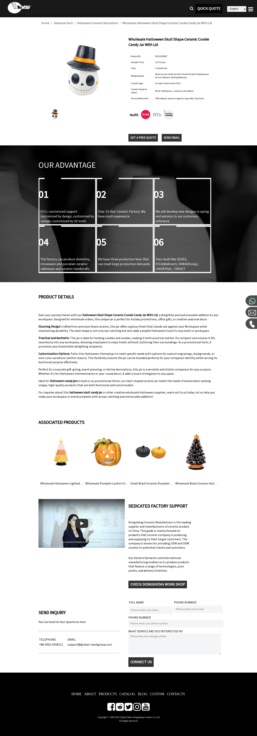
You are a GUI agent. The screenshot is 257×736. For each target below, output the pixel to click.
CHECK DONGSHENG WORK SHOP (157, 584)
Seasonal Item (63, 23)
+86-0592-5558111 (51, 645)
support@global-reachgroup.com (90, 645)
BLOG (142, 694)
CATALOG (127, 694)
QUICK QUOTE (208, 8)
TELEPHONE (47, 640)
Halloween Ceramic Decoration (97, 23)
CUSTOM (157, 694)
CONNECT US (141, 662)
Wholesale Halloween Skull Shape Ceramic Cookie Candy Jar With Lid (167, 23)
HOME (76, 694)
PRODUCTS (108, 694)
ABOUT (90, 694)
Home (45, 23)
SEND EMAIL (172, 138)
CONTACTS (176, 694)
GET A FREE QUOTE (143, 138)
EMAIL (72, 640)
